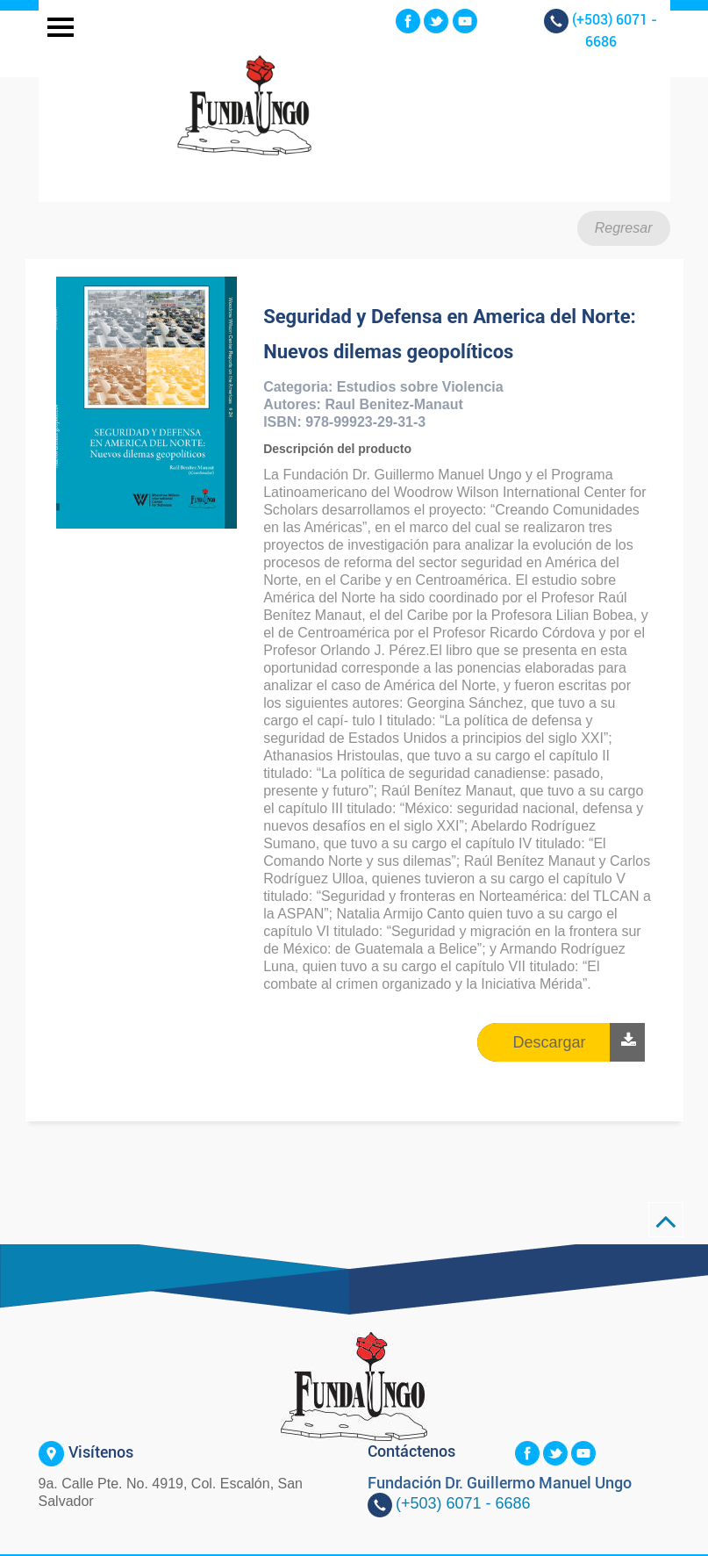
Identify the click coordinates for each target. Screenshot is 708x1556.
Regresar (624, 227)
